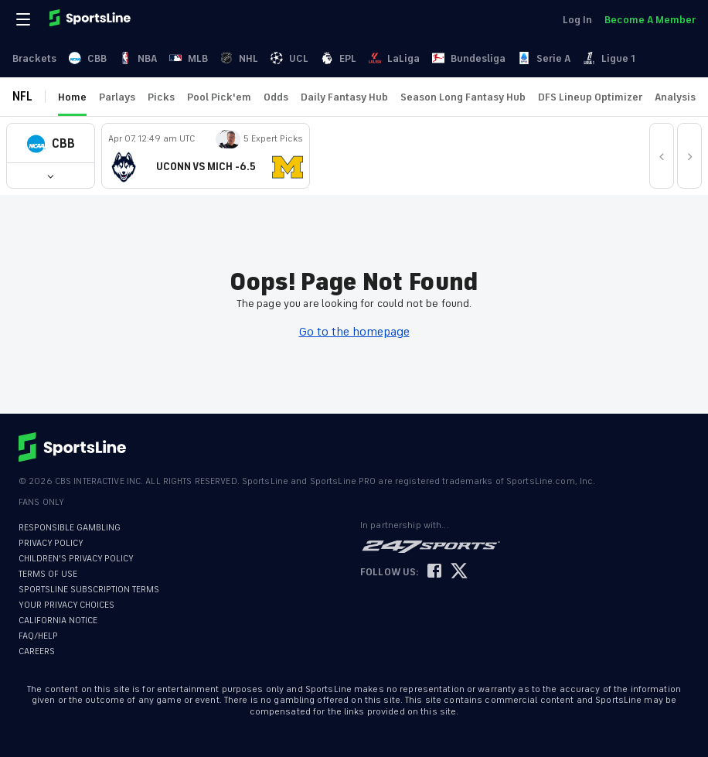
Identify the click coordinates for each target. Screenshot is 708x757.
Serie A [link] (544, 58)
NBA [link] (138, 58)
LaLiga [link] (394, 58)
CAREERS (37, 651)
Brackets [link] (34, 58)
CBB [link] (88, 58)
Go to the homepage (354, 331)
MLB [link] (188, 58)
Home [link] (72, 97)
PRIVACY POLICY (51, 543)
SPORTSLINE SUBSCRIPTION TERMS (89, 589)
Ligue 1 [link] (609, 58)
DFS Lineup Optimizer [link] (590, 97)
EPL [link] (338, 58)
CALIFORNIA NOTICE (58, 620)
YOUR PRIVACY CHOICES (66, 605)
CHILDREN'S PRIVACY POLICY (76, 558)
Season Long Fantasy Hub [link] (463, 97)
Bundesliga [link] (468, 58)
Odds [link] (276, 97)
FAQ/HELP (38, 636)
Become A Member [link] (650, 19)
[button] (50, 143)
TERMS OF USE (48, 574)
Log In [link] (577, 19)
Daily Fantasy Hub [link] (344, 97)
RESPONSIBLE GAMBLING (70, 528)
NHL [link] (239, 58)
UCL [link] (289, 58)
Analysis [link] (675, 97)
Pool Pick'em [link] (219, 97)
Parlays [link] (117, 97)
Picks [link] (161, 97)
